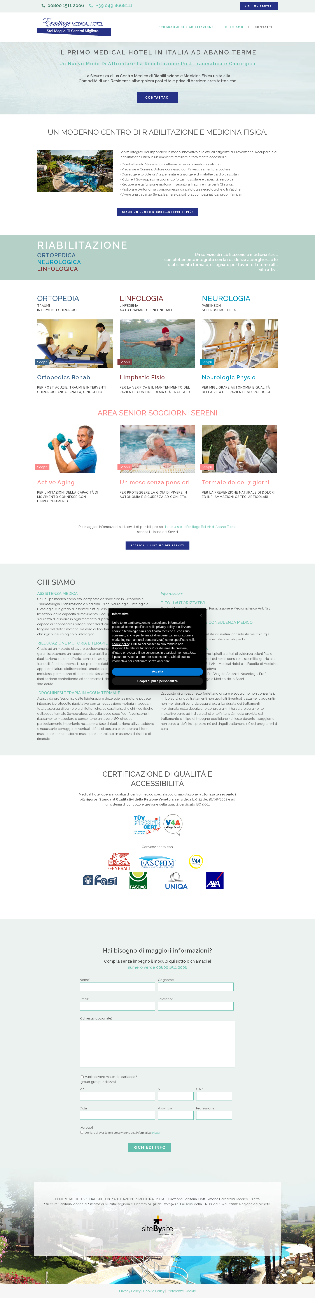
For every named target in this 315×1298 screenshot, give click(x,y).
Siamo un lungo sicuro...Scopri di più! (157, 212)
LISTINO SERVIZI (259, 5)
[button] (200, 615)
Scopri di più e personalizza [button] (157, 681)
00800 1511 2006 (63, 5)
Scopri (42, 362)
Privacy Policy (130, 1291)
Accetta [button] (157, 671)
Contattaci (157, 97)
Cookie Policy (153, 1291)
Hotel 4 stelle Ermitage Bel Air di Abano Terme (200, 527)
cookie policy (120, 644)
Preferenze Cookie (181, 1291)
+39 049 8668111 (110, 5)
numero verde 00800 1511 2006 (157, 967)
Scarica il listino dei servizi (157, 545)
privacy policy (165, 627)
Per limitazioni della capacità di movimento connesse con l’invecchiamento (67, 497)
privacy (156, 1132)
